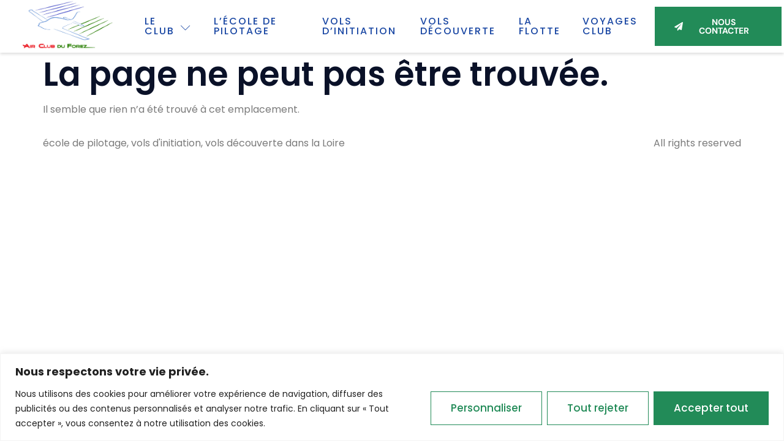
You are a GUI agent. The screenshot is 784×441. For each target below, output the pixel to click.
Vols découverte (458, 26)
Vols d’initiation (359, 26)
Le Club (168, 26)
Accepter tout (711, 408)
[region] (392, 397)
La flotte (539, 26)
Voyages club (610, 26)
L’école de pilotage (245, 26)
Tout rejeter (597, 408)
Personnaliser (486, 408)
